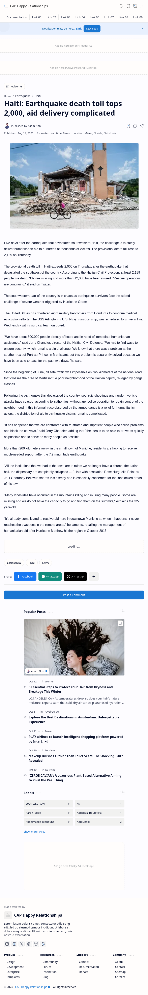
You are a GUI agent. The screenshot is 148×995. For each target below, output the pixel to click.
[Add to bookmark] (120, 623)
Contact (84, 962)
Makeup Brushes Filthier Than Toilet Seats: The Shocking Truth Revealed (76, 758)
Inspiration (50, 972)
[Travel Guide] (51, 711)
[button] (6, 6)
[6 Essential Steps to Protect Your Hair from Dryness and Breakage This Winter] (74, 647)
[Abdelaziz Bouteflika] (99, 813)
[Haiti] (31, 562)
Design (10, 962)
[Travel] (48, 731)
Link (79, 28)
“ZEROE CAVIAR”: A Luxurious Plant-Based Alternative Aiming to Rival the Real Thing (75, 777)
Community (50, 962)
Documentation (89, 967)
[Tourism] (50, 750)
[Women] (49, 681)
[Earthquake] (14, 562)
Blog (46, 977)
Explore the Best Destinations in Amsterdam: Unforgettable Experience (74, 719)
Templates (13, 977)
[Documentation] (17, 17)
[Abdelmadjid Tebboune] (48, 822)
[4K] (99, 803)
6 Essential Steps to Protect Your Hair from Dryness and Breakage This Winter (71, 689)
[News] (45, 562)
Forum (47, 967)
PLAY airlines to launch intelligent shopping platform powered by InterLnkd (76, 739)
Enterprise (13, 972)
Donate (83, 972)
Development (15, 967)
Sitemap (120, 972)
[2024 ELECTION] (48, 803)
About (119, 962)
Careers (120, 977)
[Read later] (128, 126)
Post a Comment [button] (74, 595)
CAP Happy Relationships (29, 6)
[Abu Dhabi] (99, 822)
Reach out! (92, 28)
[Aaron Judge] (48, 813)
